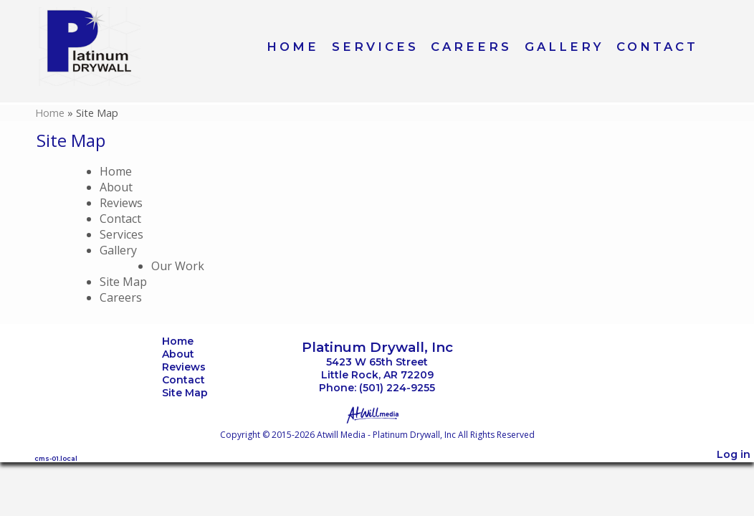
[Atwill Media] (377, 414)
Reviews (121, 203)
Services (375, 46)
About (116, 187)
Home (293, 46)
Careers (471, 46)
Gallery (564, 46)
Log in (733, 454)
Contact (657, 46)
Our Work (177, 266)
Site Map (123, 282)
